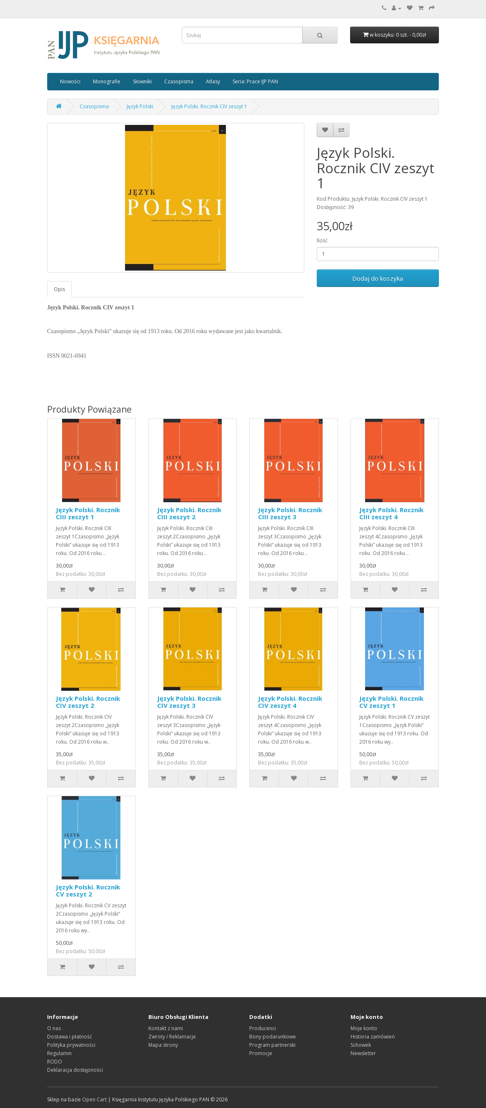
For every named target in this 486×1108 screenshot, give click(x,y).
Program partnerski (272, 1044)
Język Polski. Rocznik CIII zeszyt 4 (391, 513)
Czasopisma (178, 81)
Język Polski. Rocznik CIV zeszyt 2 (88, 702)
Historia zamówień (373, 1036)
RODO (54, 1061)
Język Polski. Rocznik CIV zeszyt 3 (189, 702)
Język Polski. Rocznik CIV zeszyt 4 (290, 702)
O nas (54, 1028)
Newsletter (363, 1053)
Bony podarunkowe (272, 1036)
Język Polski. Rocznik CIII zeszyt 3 (290, 513)
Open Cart (94, 1099)
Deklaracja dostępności (75, 1069)
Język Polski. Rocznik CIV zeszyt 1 (209, 106)
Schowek (361, 1044)
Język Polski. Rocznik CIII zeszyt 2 (189, 513)
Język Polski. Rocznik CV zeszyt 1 (391, 702)
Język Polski (140, 106)
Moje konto (364, 1028)
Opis (59, 289)
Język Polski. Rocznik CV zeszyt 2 (88, 890)
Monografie (106, 81)
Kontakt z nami (165, 1028)
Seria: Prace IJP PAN (255, 81)
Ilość (322, 240)
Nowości (70, 81)
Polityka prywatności (71, 1044)
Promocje (260, 1053)
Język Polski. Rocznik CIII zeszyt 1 (88, 513)
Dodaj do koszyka (377, 278)
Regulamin (59, 1053)
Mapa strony (163, 1044)
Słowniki (142, 81)
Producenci (262, 1028)
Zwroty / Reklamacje (172, 1036)
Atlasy (213, 81)
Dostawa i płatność (69, 1036)
